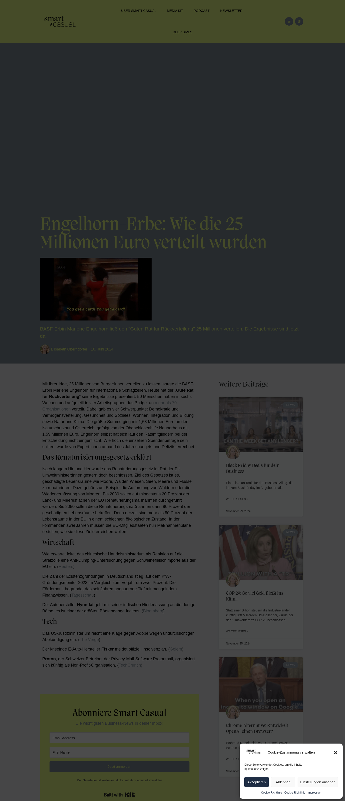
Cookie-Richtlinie (271, 792)
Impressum (314, 792)
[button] (335, 752)
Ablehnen (283, 782)
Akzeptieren (256, 782)
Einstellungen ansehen (317, 782)
